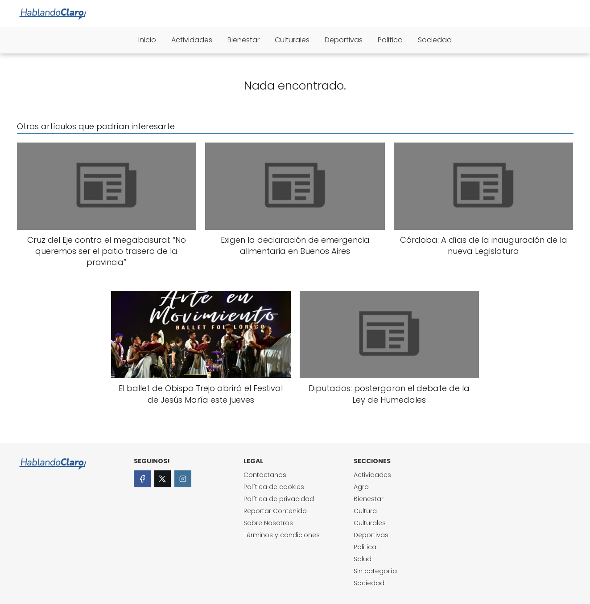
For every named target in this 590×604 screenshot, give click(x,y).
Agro (361, 486)
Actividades (191, 40)
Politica (390, 40)
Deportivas (344, 40)
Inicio (147, 40)
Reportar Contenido (275, 510)
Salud (362, 559)
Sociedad (435, 40)
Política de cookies (273, 486)
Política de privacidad (278, 498)
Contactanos (264, 474)
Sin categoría (375, 571)
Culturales (292, 40)
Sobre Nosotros (268, 522)
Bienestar (243, 40)
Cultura (365, 510)
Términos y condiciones (281, 535)
